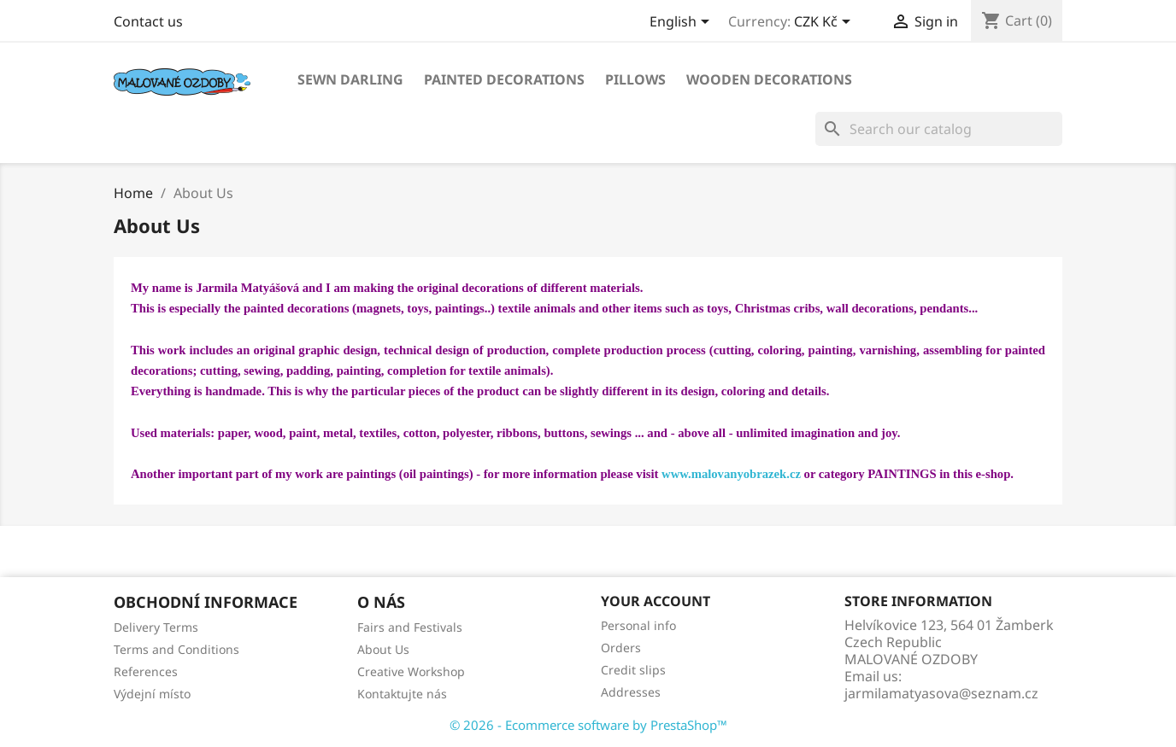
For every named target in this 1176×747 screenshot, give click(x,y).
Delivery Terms (156, 627)
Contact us (148, 21)
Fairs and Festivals (409, 627)
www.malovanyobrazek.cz (731, 474)
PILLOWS (635, 79)
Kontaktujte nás (402, 694)
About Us (383, 649)
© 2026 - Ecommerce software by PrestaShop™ (588, 724)
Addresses (631, 692)
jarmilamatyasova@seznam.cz (941, 693)
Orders (621, 647)
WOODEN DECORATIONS (769, 79)
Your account (655, 601)
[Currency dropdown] (825, 23)
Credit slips (633, 670)
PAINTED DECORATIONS (504, 79)
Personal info (638, 625)
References (146, 671)
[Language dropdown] (682, 23)
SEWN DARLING (350, 79)
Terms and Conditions (176, 649)
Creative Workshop (411, 671)
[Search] (938, 129)
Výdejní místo (152, 694)
